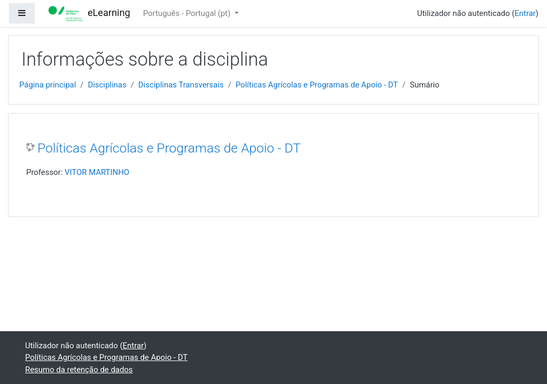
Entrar (525, 13)
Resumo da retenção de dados (79, 369)
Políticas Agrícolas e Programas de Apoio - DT (317, 85)
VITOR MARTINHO (97, 172)
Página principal (47, 85)
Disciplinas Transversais (181, 85)
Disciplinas (107, 85)
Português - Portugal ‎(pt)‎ (187, 13)
